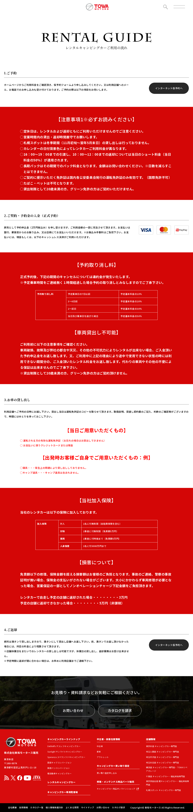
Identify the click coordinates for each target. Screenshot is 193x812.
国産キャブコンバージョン (59, 762)
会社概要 (12, 807)
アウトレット (103, 757)
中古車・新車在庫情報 (108, 739)
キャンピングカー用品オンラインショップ (116, 789)
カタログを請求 (120, 710)
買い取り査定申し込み (107, 773)
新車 (99, 751)
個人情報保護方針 (54, 807)
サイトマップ (87, 807)
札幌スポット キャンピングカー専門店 (163, 790)
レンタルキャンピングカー (61, 782)
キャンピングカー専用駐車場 (62, 792)
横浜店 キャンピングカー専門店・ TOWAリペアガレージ (166, 769)
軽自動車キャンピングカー (59, 773)
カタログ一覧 (36, 807)
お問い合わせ (73, 710)
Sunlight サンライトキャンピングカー (64, 751)
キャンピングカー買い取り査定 (113, 765)
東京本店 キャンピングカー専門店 (161, 746)
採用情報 (23, 807)
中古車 (100, 746)
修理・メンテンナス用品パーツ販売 (115, 781)
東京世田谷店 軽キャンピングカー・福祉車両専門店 (167, 783)
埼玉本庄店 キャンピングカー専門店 (162, 762)
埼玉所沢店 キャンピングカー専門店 (162, 757)
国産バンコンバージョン (58, 768)
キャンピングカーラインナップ (63, 739)
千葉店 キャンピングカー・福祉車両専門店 (165, 776)
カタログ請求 (118, 807)
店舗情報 (150, 739)
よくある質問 (72, 807)
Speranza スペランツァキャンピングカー (66, 757)
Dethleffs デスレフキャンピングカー (64, 746)
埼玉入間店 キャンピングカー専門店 (162, 751)
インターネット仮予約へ (169, 88)
